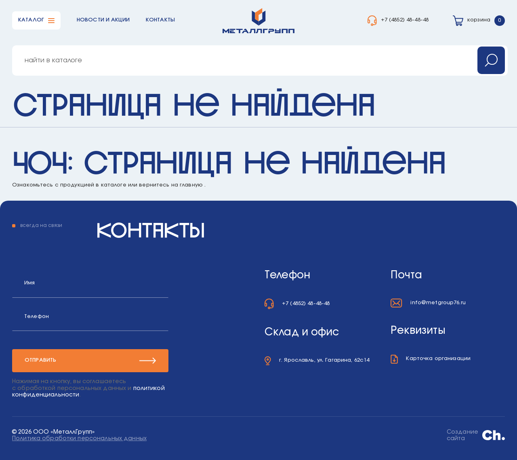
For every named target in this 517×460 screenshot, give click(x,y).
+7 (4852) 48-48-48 (405, 20)
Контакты (160, 20)
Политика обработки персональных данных (79, 438)
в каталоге (111, 185)
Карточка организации (438, 358)
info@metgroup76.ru (437, 302)
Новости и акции (103, 20)
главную (191, 185)
